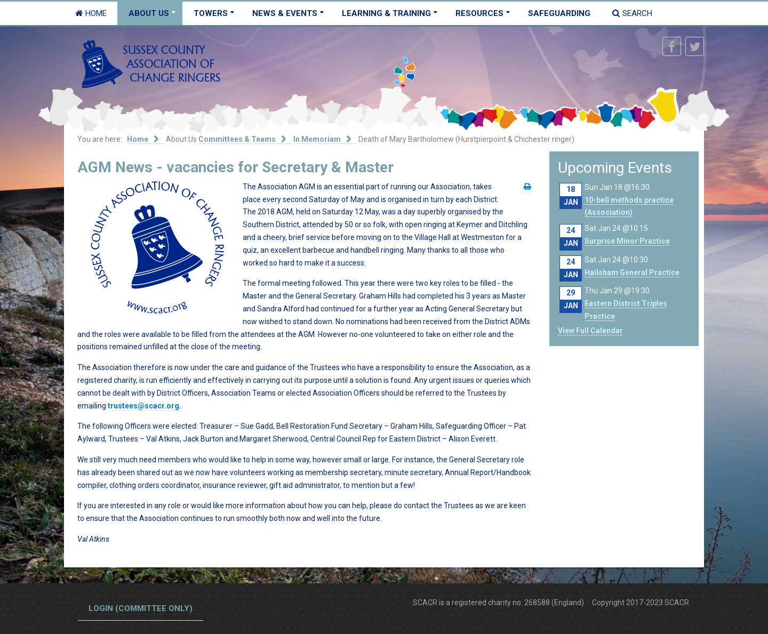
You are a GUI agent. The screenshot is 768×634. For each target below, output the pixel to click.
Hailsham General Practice (632, 272)
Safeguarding (559, 13)
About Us (149, 13)
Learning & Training (386, 13)
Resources (479, 13)
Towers (211, 13)
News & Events (284, 13)
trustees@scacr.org (143, 406)
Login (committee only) (141, 608)
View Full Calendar (590, 330)
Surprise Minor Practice (627, 241)
